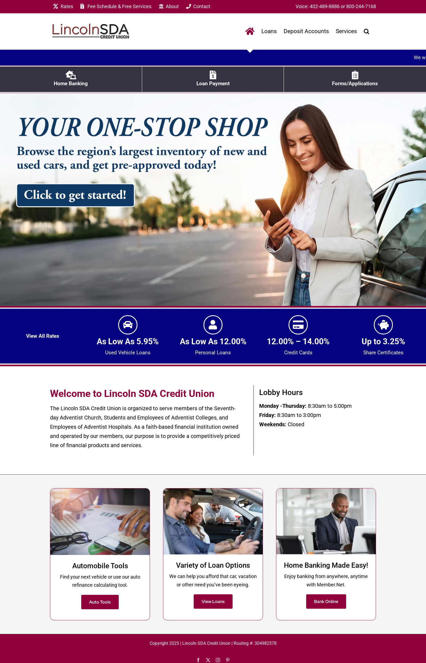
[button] (366, 31)
